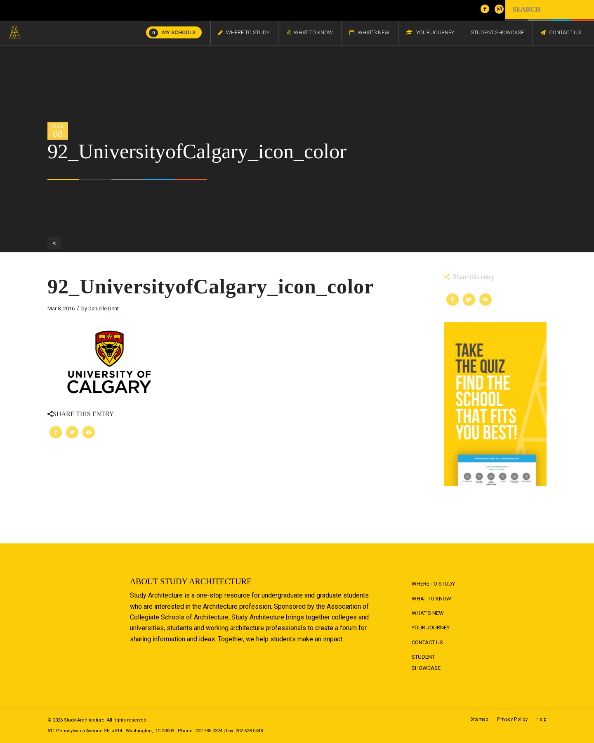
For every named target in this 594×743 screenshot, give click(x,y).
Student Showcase (426, 662)
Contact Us (427, 642)
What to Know (431, 598)
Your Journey (431, 627)
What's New (428, 613)
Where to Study (433, 584)
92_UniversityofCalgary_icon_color (210, 286)
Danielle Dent (103, 308)
